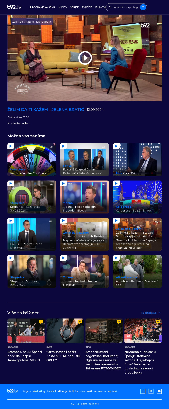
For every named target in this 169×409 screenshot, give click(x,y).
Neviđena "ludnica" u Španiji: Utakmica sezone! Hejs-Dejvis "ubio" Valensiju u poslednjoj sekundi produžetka (140, 362)
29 (158, 321)
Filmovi (100, 7)
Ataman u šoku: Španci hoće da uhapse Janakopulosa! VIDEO (24, 356)
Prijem (27, 391)
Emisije (87, 7)
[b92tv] (14, 7)
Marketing (39, 391)
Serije (74, 7)
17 (119, 321)
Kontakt (112, 391)
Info (88, 347)
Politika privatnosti (80, 391)
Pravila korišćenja (57, 391)
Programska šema (42, 7)
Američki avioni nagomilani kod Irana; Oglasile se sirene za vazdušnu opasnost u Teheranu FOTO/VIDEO (103, 360)
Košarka (12, 347)
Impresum (99, 391)
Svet (49, 347)
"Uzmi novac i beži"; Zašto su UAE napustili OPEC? (63, 356)
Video (63, 7)
